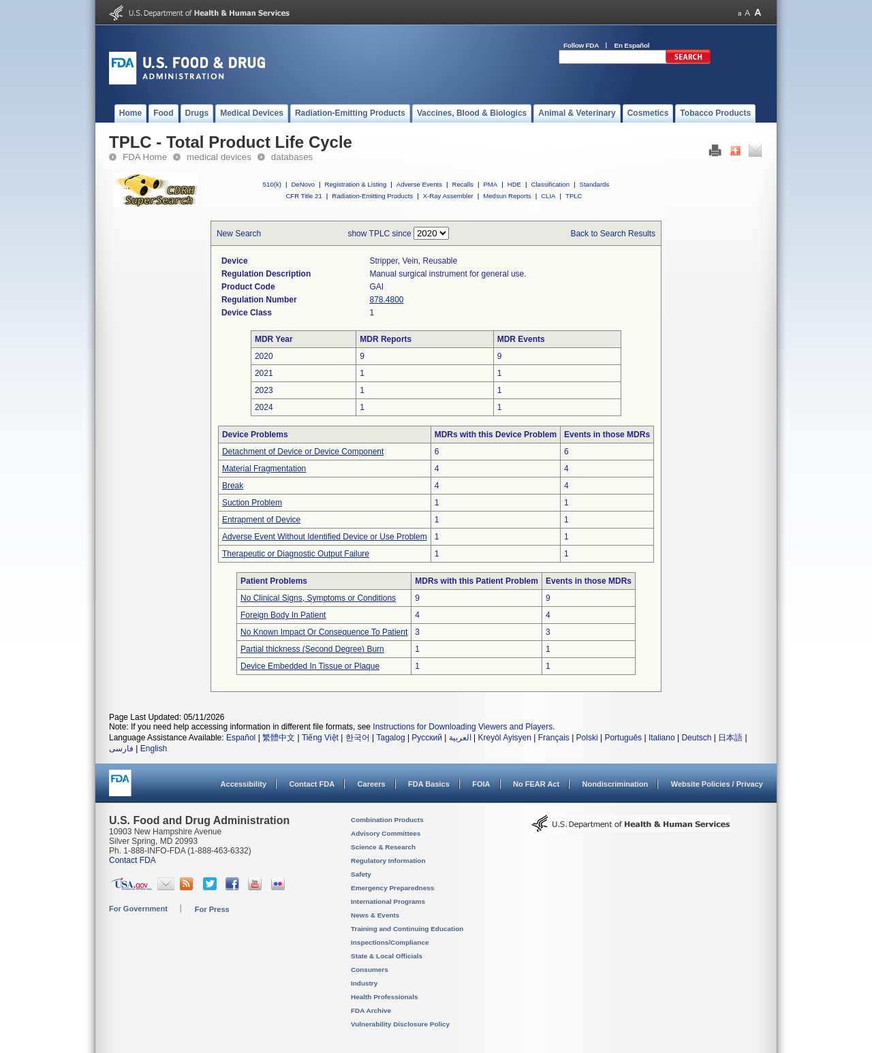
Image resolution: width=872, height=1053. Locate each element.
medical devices (219, 157)
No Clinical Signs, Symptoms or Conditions (318, 598)
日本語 (730, 737)
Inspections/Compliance (390, 942)
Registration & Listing (356, 184)
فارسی (121, 748)
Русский (426, 737)
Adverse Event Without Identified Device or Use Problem (324, 536)
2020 (264, 356)
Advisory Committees (385, 833)
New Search (239, 233)
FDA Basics (429, 784)
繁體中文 (278, 737)
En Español (632, 45)
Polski (587, 737)
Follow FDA (581, 45)
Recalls (462, 184)
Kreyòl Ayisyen (504, 737)
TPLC (573, 196)
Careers (372, 784)
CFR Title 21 (303, 196)
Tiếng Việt (320, 737)
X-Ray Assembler (448, 196)
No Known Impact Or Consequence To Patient (323, 632)
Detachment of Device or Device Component (303, 451)
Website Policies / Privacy (717, 784)
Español (240, 737)
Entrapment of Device (261, 519)
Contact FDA (311, 784)
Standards (595, 184)
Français (554, 737)
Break (232, 485)
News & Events (375, 915)
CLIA (548, 196)
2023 (264, 390)
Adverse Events (419, 184)
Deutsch (696, 737)
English (153, 748)
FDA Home (145, 157)
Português (623, 737)
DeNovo (303, 184)
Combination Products (387, 819)
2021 (264, 373)
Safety (361, 874)
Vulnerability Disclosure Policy (400, 1024)
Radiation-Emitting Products (372, 196)
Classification (550, 184)
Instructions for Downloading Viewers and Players (462, 727)
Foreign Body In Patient (283, 615)
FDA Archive (371, 1010)
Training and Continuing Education (407, 928)
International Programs (388, 901)
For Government (138, 909)
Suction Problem (252, 502)
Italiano (662, 737)
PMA (490, 184)
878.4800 (386, 299)
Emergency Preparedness (392, 888)
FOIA (481, 784)
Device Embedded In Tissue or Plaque (309, 666)
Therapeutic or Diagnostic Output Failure (295, 554)
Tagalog (391, 737)
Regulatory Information (388, 860)
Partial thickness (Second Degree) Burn (312, 649)
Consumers (369, 969)
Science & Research (383, 847)
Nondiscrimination (615, 784)
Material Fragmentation (264, 468)
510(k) (272, 184)
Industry (364, 983)
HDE (514, 184)
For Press (212, 909)
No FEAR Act (536, 784)
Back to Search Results (612, 233)
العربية (460, 737)
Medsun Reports (507, 196)
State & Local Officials (386, 956)
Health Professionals (384, 997)
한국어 (357, 737)
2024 (264, 407)
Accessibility (243, 784)
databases (292, 157)
